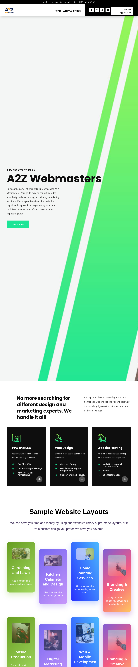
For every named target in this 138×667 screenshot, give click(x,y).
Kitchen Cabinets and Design (53, 579)
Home (57, 10)
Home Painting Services (85, 573)
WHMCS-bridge (72, 10)
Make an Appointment (125, 11)
